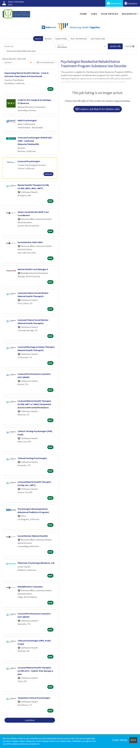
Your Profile (109, 13)
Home (83, 13)
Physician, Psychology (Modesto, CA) (36, 563)
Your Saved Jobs (98, 38)
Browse (48, 38)
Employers (131, 3)
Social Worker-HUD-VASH (30, 242)
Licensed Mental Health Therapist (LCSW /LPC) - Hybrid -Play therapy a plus (35, 670)
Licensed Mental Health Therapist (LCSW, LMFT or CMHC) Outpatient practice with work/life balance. (34, 404)
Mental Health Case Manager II (33, 269)
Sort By (8, 62)
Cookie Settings (119, 740)
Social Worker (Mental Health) (33, 536)
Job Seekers (114, 3)
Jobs (94, 13)
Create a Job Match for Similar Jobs (98, 109)
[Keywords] (29, 46)
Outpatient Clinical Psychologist (34, 697)
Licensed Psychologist (29, 161)
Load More (30, 720)
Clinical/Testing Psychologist (32, 458)
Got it (133, 740)
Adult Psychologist (27, 120)
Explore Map (61, 38)
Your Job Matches (79, 38)
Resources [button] (129, 13)
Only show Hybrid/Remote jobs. (21, 51)
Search (38, 38)
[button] (130, 46)
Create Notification (45, 62)
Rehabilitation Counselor (30, 586)
